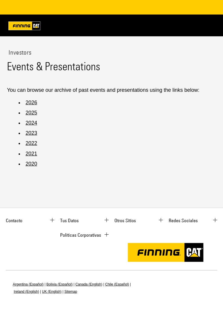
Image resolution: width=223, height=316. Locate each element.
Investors (19, 52)
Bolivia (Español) (59, 284)
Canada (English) (88, 284)
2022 (31, 143)
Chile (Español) (117, 284)
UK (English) (52, 292)
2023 (31, 133)
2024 (31, 123)
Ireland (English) (26, 292)
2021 (31, 154)
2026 (31, 102)
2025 (31, 113)
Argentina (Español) (28, 284)
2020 (31, 164)
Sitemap (70, 292)
